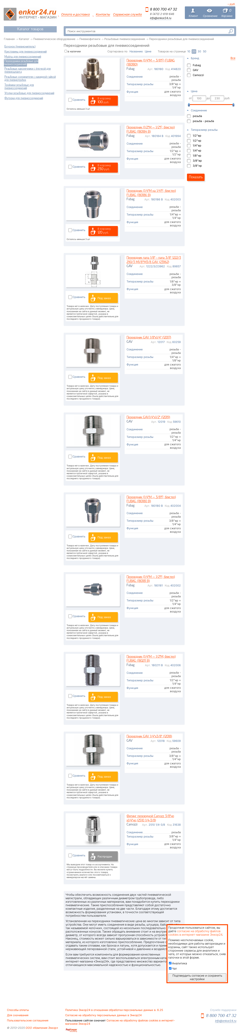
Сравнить (79, 99)
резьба (197, 116)
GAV (195, 70)
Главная (9, 39)
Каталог (24, 39)
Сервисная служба (127, 14)
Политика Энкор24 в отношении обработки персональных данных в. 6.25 (114, 1010)
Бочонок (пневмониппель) (19, 46)
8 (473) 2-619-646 (162, 14)
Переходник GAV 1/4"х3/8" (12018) (149, 736)
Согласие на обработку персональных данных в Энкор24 (103, 1015)
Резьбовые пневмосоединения (124, 39)
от (190, 98)
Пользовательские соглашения (27, 1020)
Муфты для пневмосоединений (22, 56)
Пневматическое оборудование (54, 39)
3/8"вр (197, 160)
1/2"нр (197, 140)
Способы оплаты (18, 1010)
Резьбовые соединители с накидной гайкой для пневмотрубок (30, 78)
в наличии (74, 51)
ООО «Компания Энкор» (41, 1027)
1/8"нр (197, 155)
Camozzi (198, 75)
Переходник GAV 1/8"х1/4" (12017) (149, 338)
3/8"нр (197, 165)
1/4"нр (197, 150)
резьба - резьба (203, 121)
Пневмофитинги (89, 39)
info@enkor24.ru (160, 18)
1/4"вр (197, 145)
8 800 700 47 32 (163, 9)
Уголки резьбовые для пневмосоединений (29, 93)
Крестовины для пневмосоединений (25, 51)
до (208, 98)
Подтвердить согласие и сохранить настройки (197, 977)
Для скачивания (17, 1015)
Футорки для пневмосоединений (23, 98)
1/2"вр (197, 135)
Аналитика (178, 963)
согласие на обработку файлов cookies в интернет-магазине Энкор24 (195, 932)
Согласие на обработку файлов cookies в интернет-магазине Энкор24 (120, 1022)
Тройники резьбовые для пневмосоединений (19, 87)
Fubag (197, 65)
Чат (173, 968)
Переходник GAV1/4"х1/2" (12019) (148, 417)
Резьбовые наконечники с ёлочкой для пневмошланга (27, 70)
